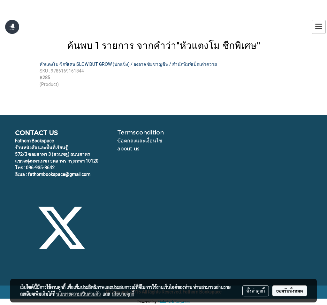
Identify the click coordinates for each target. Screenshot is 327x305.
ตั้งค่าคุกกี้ (256, 291)
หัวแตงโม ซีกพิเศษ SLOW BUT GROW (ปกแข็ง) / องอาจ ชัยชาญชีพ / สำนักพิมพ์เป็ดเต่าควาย (128, 64)
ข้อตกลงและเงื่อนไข (139, 140)
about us (128, 148)
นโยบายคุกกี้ (123, 294)
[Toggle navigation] (319, 27)
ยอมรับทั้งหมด (289, 291)
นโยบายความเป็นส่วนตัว (78, 294)
